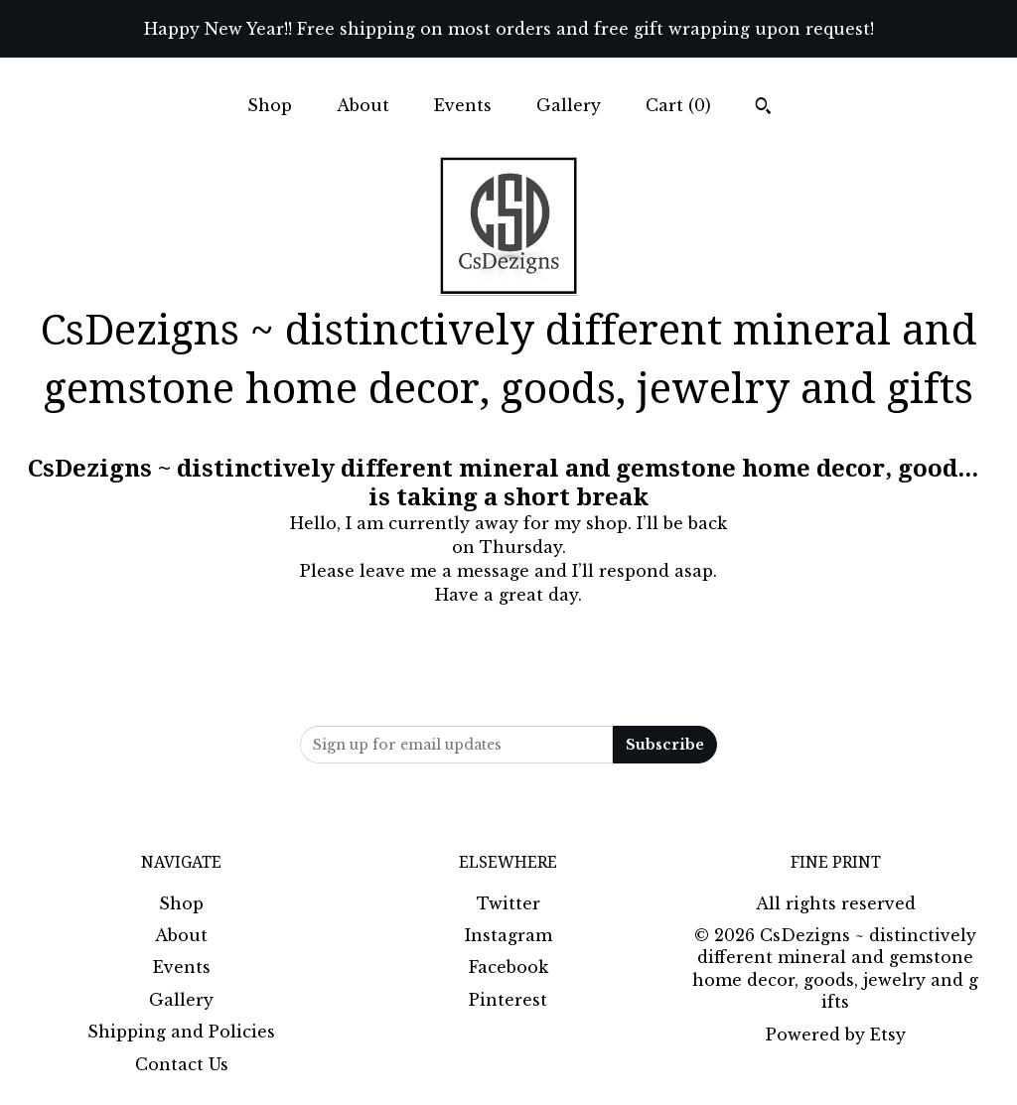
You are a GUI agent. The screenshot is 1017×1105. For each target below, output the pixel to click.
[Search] (763, 108)
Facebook (508, 967)
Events (463, 105)
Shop (269, 105)
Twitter (508, 903)
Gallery (568, 105)
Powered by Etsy (836, 1034)
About (363, 105)
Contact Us (181, 1064)
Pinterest (508, 1000)
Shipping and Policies (181, 1031)
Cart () (678, 105)
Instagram (508, 935)
